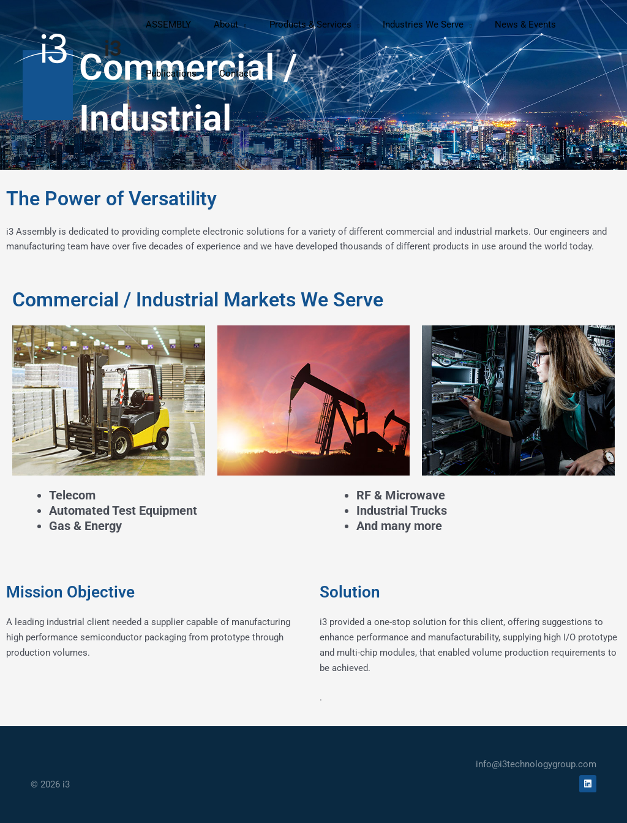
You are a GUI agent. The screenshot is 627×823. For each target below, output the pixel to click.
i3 (113, 48)
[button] (223, 24)
